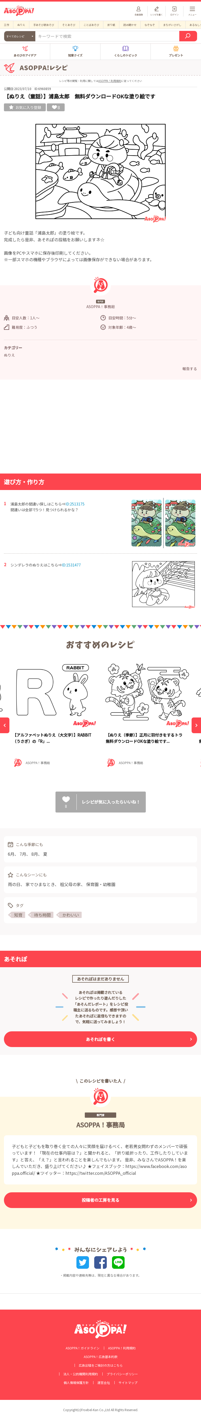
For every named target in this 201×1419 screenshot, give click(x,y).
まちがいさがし (172, 25)
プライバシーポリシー (122, 1374)
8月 (34, 854)
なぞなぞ (149, 25)
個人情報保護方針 (76, 1382)
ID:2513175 (75, 504)
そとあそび (68, 25)
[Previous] (4, 725)
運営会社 (103, 1382)
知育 (18, 915)
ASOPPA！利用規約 (109, 81)
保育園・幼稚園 (100, 884)
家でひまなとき (40, 884)
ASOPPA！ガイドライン (82, 1348)
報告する (189, 368)
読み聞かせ (129, 25)
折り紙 (111, 25)
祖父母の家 (70, 884)
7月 (23, 854)
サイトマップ (128, 1382)
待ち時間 (42, 915)
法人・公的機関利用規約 (80, 1374)
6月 (11, 854)
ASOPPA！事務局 (100, 1124)
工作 (6, 25)
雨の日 (14, 884)
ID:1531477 (71, 564)
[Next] (196, 725)
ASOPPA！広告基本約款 (101, 1356)
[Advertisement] (100, 428)
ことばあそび (91, 25)
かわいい (70, 915)
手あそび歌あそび (43, 25)
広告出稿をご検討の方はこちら (101, 1365)
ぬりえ (21, 25)
